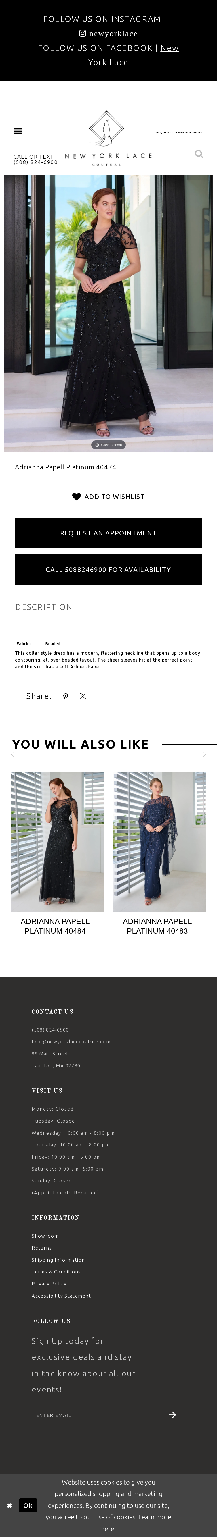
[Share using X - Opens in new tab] (83, 696)
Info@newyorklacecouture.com (71, 1041)
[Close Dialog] (9, 1506)
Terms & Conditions (56, 1271)
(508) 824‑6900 (50, 1029)
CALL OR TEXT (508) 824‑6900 (36, 159)
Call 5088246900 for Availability (108, 569)
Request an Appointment (108, 533)
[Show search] (199, 154)
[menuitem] (17, 131)
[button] (17, 131)
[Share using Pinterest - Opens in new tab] (65, 696)
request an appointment (179, 132)
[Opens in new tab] (108, 33)
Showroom (45, 1235)
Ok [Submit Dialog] (28, 1506)
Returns (42, 1247)
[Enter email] (108, 1416)
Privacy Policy (49, 1283)
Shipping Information (58, 1260)
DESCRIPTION (44, 606)
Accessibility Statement (61, 1295)
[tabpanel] (57, 857)
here (107, 1529)
